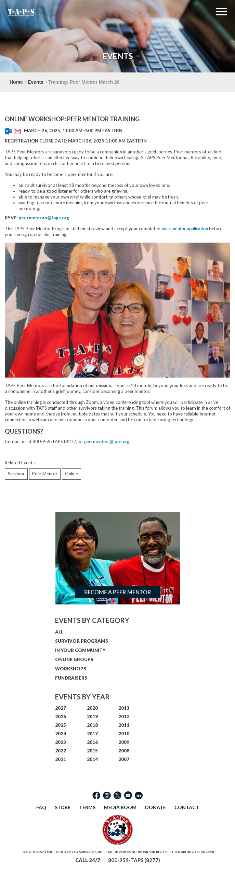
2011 (123, 725)
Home (16, 82)
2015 (92, 750)
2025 (60, 725)
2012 (123, 716)
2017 (92, 733)
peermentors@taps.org (106, 441)
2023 (60, 742)
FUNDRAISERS (71, 678)
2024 (60, 733)
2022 (60, 750)
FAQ (41, 807)
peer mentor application (184, 229)
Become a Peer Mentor (117, 592)
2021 (60, 759)
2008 (123, 750)
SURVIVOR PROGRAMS (81, 641)
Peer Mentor (44, 473)
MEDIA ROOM (120, 807)
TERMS (87, 807)
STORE (62, 807)
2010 (123, 733)
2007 (123, 759)
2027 (60, 708)
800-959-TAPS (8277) (134, 860)
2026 (60, 716)
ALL (59, 632)
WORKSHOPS (70, 668)
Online (71, 473)
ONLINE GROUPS (74, 659)
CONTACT (186, 807)
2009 (123, 742)
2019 (92, 716)
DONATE (155, 807)
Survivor (16, 473)
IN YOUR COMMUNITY (80, 650)
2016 (92, 742)
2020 (92, 708)
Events (35, 82)
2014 (92, 759)
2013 (123, 708)
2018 (92, 725)
